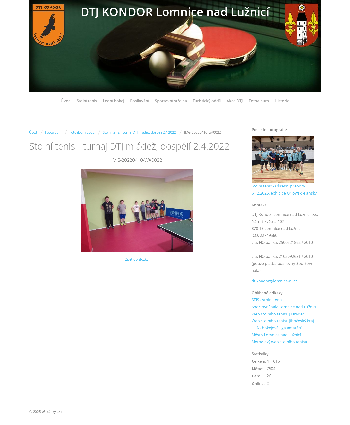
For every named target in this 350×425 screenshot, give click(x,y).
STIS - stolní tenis (267, 300)
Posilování (139, 100)
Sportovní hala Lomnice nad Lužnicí (284, 307)
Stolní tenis (87, 100)
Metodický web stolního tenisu (279, 342)
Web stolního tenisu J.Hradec (278, 314)
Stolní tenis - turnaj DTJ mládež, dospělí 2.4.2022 (139, 132)
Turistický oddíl (207, 100)
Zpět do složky (136, 259)
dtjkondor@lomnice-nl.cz (274, 281)
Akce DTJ (235, 100)
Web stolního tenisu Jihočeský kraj (283, 320)
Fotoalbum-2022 (82, 132)
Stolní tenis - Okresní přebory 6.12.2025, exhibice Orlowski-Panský (284, 189)
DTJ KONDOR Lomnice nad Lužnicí (175, 11)
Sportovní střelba (171, 100)
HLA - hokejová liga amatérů (277, 328)
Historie (282, 100)
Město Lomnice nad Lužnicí (276, 335)
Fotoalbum (259, 100)
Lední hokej (113, 100)
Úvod (66, 100)
